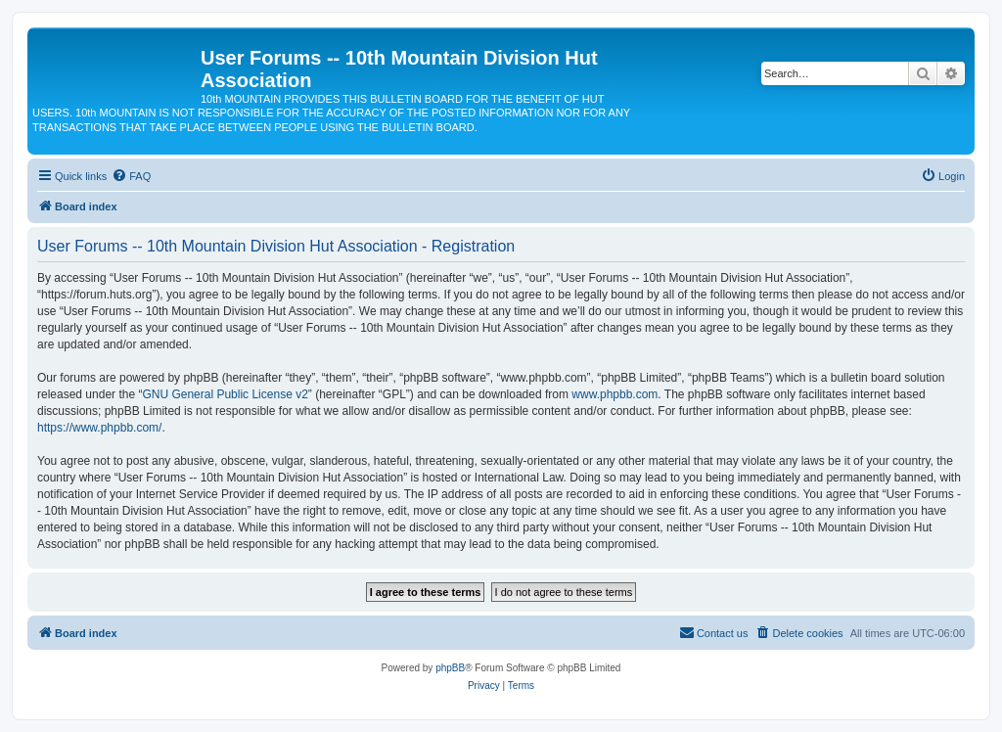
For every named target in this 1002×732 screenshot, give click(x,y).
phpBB (450, 668)
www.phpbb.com (614, 394)
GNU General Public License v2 (224, 394)
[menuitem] (131, 176)
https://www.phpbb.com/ (99, 428)
